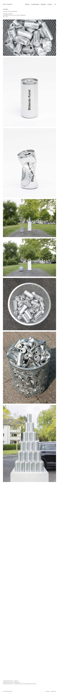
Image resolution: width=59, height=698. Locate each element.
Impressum (47, 691)
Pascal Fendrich (8, 4)
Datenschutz (53, 691)
